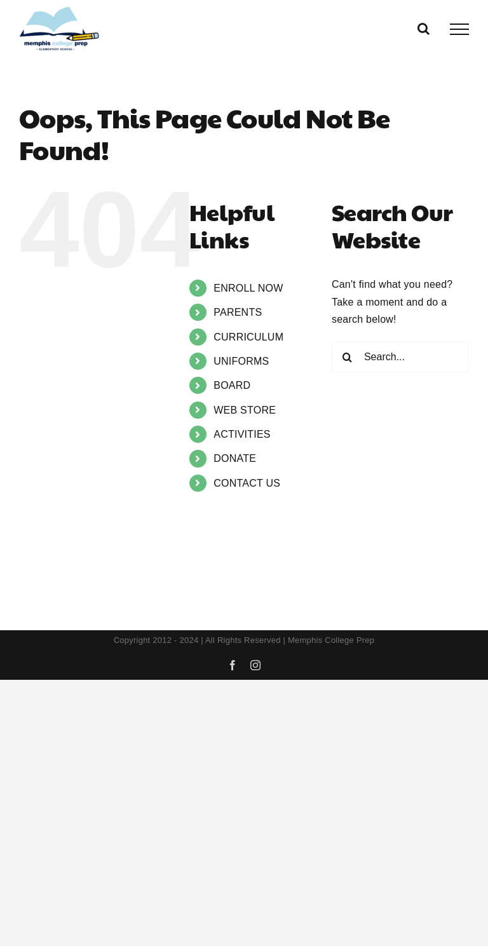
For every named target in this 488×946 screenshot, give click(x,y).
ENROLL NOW (248, 288)
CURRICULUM (248, 337)
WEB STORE (245, 410)
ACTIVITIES (242, 434)
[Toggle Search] (423, 28)
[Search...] (400, 357)
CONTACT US (247, 483)
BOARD (232, 385)
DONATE (235, 458)
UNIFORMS (241, 361)
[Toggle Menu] (459, 29)
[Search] (347, 357)
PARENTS (238, 312)
